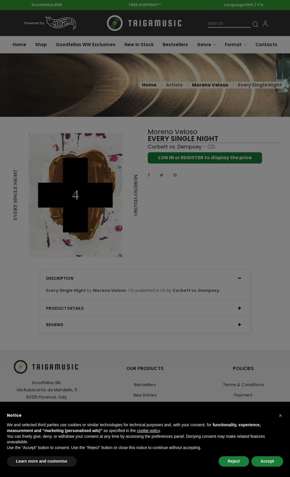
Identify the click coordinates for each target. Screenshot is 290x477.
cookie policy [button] (148, 430)
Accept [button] (267, 461)
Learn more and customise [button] (41, 461)
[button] (280, 415)
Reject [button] (234, 461)
